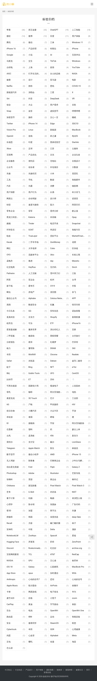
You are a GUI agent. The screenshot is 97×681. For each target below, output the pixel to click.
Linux (30, 130)
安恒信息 (54, 311)
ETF (52, 323)
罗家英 (31, 542)
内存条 (53, 492)
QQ (29, 311)
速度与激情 (33, 205)
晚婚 (52, 498)
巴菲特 (75, 342)
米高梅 (53, 217)
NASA (74, 73)
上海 (30, 67)
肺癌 (30, 86)
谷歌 (74, 105)
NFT (52, 367)
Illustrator (54, 473)
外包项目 (54, 167)
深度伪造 (54, 517)
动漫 (52, 642)
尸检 (30, 404)
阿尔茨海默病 (78, 423)
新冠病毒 (32, 485)
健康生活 (79, 670)
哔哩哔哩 (76, 111)
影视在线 (47, 672)
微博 (30, 36)
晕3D (9, 510)
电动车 (75, 136)
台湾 (74, 279)
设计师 (53, 198)
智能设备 (76, 617)
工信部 (75, 398)
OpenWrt (54, 610)
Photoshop (11, 473)
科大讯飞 (76, 192)
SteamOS (54, 623)
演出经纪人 (55, 329)
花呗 (74, 242)
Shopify (53, 317)
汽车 (9, 186)
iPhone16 (76, 323)
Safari (9, 361)
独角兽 (59, 670)
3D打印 (75, 123)
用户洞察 (11, 192)
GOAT (31, 230)
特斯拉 (53, 48)
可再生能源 (12, 386)
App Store (11, 573)
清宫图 (53, 292)
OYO (8, 255)
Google (10, 55)
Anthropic (11, 579)
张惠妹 (53, 504)
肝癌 (52, 542)
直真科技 (11, 317)
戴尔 (52, 442)
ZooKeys (32, 535)
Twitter (10, 123)
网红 (9, 248)
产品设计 (29, 670)
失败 (9, 173)
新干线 (10, 286)
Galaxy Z (76, 467)
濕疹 (74, 529)
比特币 (10, 379)
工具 (9, 180)
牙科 (52, 379)
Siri (8, 98)
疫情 (52, 67)
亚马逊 (53, 80)
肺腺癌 (10, 517)
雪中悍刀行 (55, 273)
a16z (74, 367)
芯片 (52, 398)
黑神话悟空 (55, 142)
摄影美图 (49, 670)
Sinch (74, 267)
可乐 (30, 323)
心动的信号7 (34, 579)
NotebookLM (12, 535)
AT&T (52, 554)
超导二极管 (77, 361)
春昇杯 (75, 560)
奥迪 (30, 604)
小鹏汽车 (32, 411)
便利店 (31, 161)
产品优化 (32, 155)
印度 (30, 142)
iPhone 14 (32, 123)
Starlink (75, 142)
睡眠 (74, 117)
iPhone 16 (11, 48)
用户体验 (76, 36)
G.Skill (31, 492)
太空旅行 (76, 336)
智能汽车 (76, 230)
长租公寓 (76, 255)
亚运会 (31, 279)
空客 (74, 286)
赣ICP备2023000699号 (59, 676)
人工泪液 (32, 273)
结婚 (30, 498)
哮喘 (52, 417)
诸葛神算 (68, 670)
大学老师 (32, 248)
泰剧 (74, 604)
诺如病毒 (76, 311)
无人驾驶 (11, 460)
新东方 (75, 435)
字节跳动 (54, 604)
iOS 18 (9, 567)
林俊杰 (75, 448)
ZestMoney (55, 242)
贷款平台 (54, 236)
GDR (52, 629)
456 (52, 435)
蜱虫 (9, 292)
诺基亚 (75, 198)
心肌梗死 (54, 567)
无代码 (53, 267)
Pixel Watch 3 (78, 485)
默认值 (75, 211)
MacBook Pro (78, 567)
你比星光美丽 (13, 467)
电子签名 (54, 592)
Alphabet (54, 635)
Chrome (53, 354)
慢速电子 (54, 386)
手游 (74, 411)
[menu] (92, 4)
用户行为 (32, 192)
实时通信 (54, 573)
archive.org (77, 548)
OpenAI (10, 136)
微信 (30, 42)
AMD (52, 454)
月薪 (30, 523)
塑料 (30, 429)
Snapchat (76, 223)
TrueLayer (32, 236)
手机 (30, 180)
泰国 (30, 417)
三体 (52, 42)
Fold (30, 467)
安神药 (10, 529)
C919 (52, 286)
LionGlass (76, 442)
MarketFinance (78, 236)
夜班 (30, 342)
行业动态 (18, 670)
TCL (30, 554)
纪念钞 (53, 548)
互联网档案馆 (13, 554)
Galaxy (31, 567)
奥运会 (53, 479)
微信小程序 (33, 454)
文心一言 (54, 117)
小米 (52, 173)
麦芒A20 (10, 598)
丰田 (9, 354)
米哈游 (10, 417)
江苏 (52, 148)
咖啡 (30, 392)
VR (73, 98)
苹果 (9, 30)
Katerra (31, 217)
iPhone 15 (76, 454)
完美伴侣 (76, 55)
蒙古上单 (76, 429)
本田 (30, 629)
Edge (52, 123)
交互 (30, 61)
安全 (9, 623)
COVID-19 (76, 86)
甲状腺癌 (54, 404)
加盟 (30, 510)
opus (30, 573)
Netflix (9, 86)
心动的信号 (77, 579)
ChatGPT (54, 30)
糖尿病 (31, 336)
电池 (30, 610)
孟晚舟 (10, 261)
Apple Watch (34, 448)
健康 (9, 80)
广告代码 (76, 504)
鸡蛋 (9, 635)
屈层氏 (75, 173)
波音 (30, 111)
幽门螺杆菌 (55, 523)
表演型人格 (77, 498)
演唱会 (31, 92)
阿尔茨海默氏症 (57, 392)
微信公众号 (12, 298)
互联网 (10, 155)
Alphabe (32, 298)
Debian (53, 361)
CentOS (75, 373)
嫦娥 (9, 223)
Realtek (75, 354)
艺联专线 (76, 473)
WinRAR (32, 354)
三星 (52, 92)
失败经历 (32, 173)
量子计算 (11, 498)
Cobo (52, 248)
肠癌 (30, 117)
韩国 (30, 517)
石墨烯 (10, 429)
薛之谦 (53, 136)
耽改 (9, 236)
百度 (52, 36)
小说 (30, 55)
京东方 (31, 317)
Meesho (75, 261)
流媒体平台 (33, 255)
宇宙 (52, 423)
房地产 (31, 292)
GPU (30, 560)
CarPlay (10, 604)
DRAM (53, 348)
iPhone (75, 48)
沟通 (30, 186)
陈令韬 (31, 504)
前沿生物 (11, 411)
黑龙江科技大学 (14, 217)
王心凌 (53, 560)
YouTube (76, 67)
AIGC (9, 73)
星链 (74, 535)
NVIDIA (10, 560)
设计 (30, 80)
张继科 (10, 479)
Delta (52, 529)
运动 (52, 617)
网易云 (10, 198)
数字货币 (11, 454)
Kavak (9, 242)
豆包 (9, 642)
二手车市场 (33, 242)
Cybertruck (11, 629)
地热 (74, 392)
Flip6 (52, 467)
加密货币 (11, 117)
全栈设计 (76, 161)
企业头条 (76, 155)
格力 (9, 348)
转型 (9, 205)
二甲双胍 (11, 336)
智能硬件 (76, 180)
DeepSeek (54, 98)
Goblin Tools (34, 373)
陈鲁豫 (31, 460)
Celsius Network (57, 298)
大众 (30, 105)
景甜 (30, 479)
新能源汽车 (12, 92)
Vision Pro (11, 130)
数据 (52, 180)
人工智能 (76, 30)
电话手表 (54, 223)
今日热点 (8, 670)
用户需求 (54, 105)
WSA (74, 573)
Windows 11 (77, 42)
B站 (8, 373)
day (51, 261)
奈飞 (74, 292)
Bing (30, 367)
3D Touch (32, 398)
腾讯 (9, 42)
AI (51, 55)
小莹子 (53, 598)
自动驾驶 (32, 198)
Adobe (31, 473)
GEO (88, 670)
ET (29, 379)
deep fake (76, 517)
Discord (10, 548)
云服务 (75, 148)
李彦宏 (53, 230)
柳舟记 (75, 479)
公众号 (10, 167)
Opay (74, 217)
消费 (52, 186)
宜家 (74, 329)
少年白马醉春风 (79, 460)
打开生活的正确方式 (37, 73)
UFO (52, 373)
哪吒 (30, 642)
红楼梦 (53, 342)
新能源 (53, 130)
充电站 (53, 161)
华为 (74, 592)
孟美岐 (31, 435)
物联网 (75, 186)
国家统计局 (33, 386)
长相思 (10, 142)
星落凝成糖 (12, 329)
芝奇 (9, 492)
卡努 (9, 592)
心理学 (10, 504)
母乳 (9, 392)
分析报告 (11, 342)
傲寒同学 (32, 623)
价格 (30, 598)
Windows (76, 61)
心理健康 (76, 629)
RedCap (75, 554)
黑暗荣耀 (54, 336)
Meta (74, 635)
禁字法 (53, 510)
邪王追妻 (32, 30)
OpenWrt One (78, 610)
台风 (9, 435)
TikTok (53, 61)
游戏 (30, 136)
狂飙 (52, 304)
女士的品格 (55, 73)
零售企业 (11, 211)
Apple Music (12, 585)
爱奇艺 (31, 286)
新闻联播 (76, 317)
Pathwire (10, 273)
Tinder (31, 223)
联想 (74, 623)
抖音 (30, 98)
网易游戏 (32, 592)
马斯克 (10, 61)
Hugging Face (13, 542)
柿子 (74, 523)
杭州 (52, 279)
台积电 (10, 67)
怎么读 (10, 648)
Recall (9, 523)
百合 (9, 610)
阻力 (52, 205)
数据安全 (32, 304)
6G (8, 404)
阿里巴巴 (76, 205)
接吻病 (31, 423)
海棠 (74, 642)
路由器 (10, 617)
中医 (30, 529)
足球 (30, 148)
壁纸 (52, 86)
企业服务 (11, 161)
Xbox (9, 148)
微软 (9, 36)
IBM (30, 617)
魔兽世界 (32, 329)
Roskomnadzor (35, 548)
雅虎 (30, 261)
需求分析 (54, 211)
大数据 (75, 167)
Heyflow (32, 267)
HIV (73, 404)
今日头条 (11, 311)
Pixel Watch (55, 485)
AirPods (53, 585)
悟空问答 (76, 304)
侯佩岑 (75, 585)
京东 (52, 155)
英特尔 (10, 442)
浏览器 (31, 361)
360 (73, 348)
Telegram (11, 448)
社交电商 (11, 267)
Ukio (52, 255)
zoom (74, 598)
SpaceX (53, 535)
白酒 (52, 192)
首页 (3, 11)
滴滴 (9, 304)
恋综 (52, 579)
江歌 (74, 273)
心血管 (31, 635)
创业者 (31, 167)
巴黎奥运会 (55, 460)
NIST (74, 492)
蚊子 (9, 367)
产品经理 (32, 48)
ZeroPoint (76, 542)
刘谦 (74, 510)
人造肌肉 (76, 386)
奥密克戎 (11, 398)
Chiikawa (11, 485)
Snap (9, 111)
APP (74, 298)
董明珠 (31, 348)
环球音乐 (11, 230)
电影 (74, 80)
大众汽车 (54, 411)
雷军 (30, 211)
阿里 (9, 279)
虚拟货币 (54, 111)
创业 (9, 105)
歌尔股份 (32, 585)
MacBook (76, 130)
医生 (52, 448)
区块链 (75, 248)
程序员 (10, 323)
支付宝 (31, 442)
